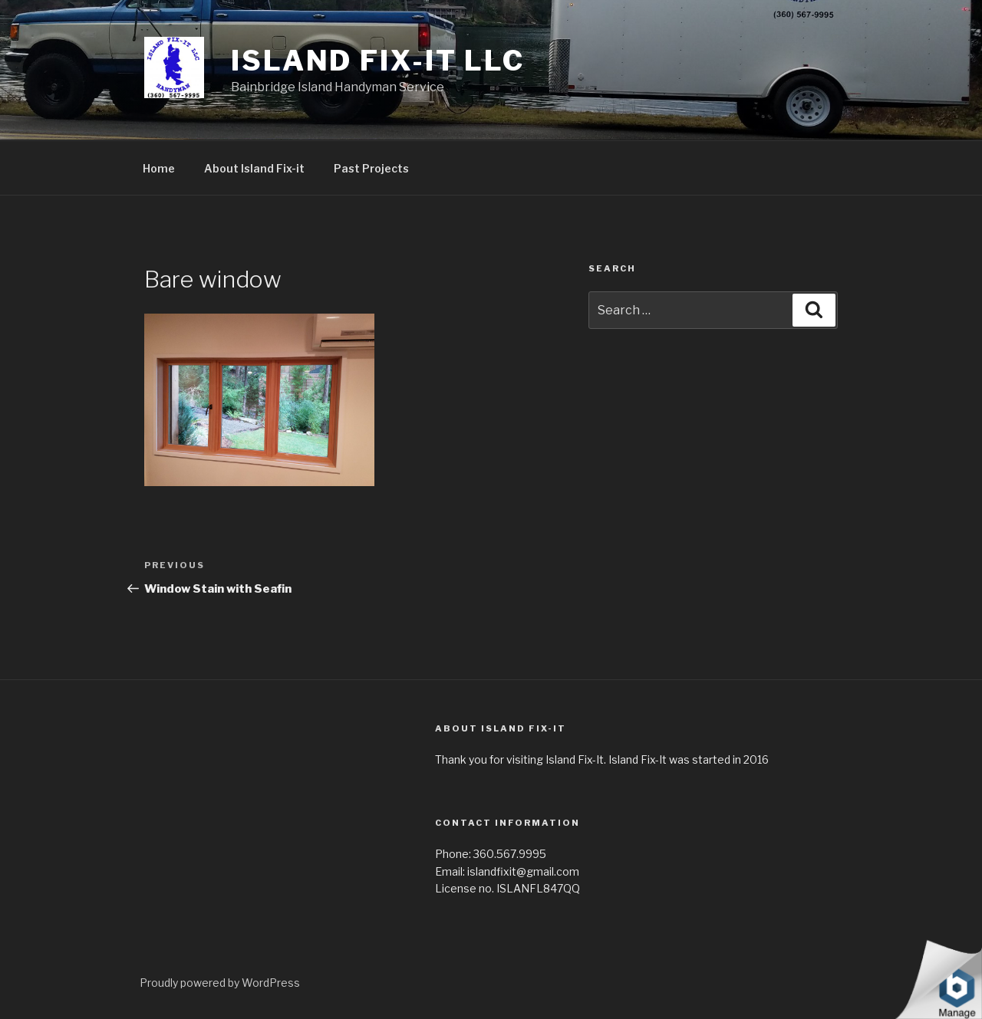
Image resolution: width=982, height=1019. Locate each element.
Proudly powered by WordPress (220, 982)
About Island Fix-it (254, 168)
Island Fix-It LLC (378, 60)
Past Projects (371, 168)
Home (159, 168)
